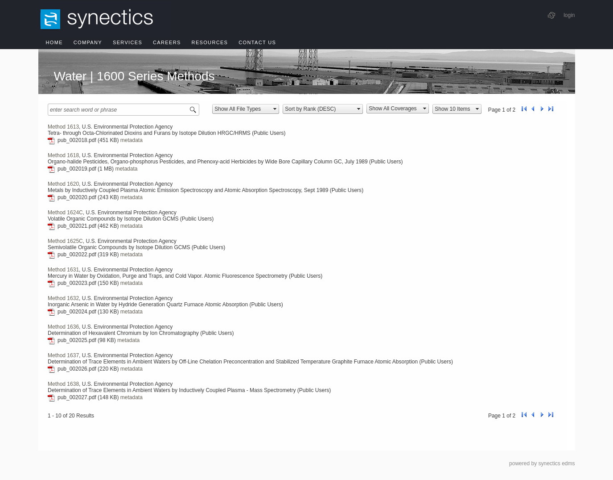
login (569, 15)
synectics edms (556, 463)
